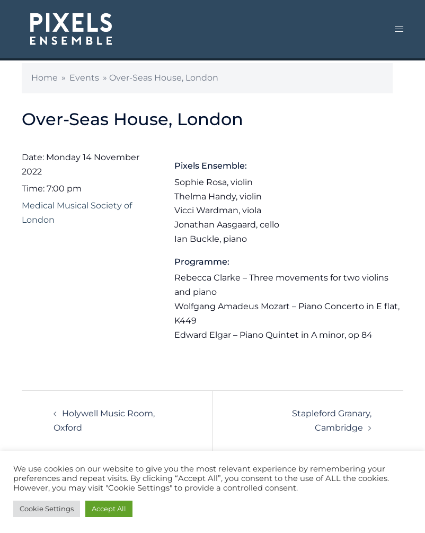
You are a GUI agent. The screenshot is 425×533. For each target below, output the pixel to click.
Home (44, 78)
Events (84, 78)
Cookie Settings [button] (47, 508)
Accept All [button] (109, 508)
